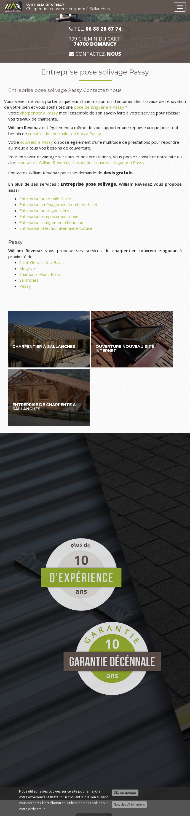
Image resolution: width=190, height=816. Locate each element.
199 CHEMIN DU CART (95, 41)
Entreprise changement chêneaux (51, 222)
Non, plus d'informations (129, 804)
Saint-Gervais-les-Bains (41, 262)
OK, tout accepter (125, 792)
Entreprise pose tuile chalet (45, 198)
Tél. (95, 28)
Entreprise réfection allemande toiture (55, 228)
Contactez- (95, 54)
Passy (25, 286)
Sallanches (29, 280)
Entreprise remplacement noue (49, 216)
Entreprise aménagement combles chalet (58, 204)
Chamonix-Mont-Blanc (40, 274)
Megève (27, 268)
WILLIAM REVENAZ (98, 7)
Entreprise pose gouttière (44, 210)
